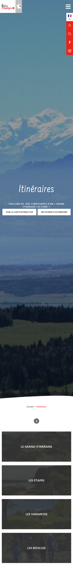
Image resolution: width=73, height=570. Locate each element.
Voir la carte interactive (19, 212)
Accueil (30, 406)
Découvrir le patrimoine (54, 212)
